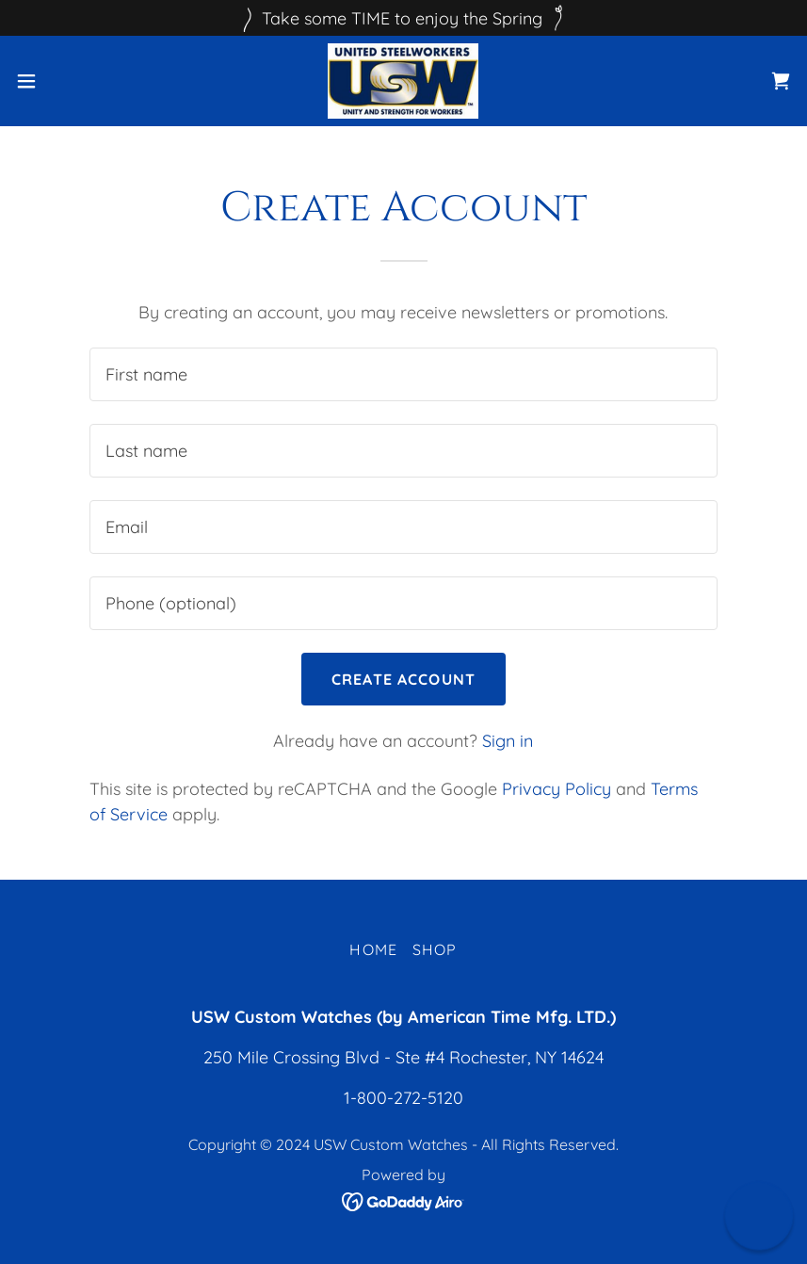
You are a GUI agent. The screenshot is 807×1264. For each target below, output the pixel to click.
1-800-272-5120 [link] (403, 1098)
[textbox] (403, 374)
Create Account (403, 679)
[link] (403, 81)
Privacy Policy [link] (556, 789)
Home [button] (373, 949)
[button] (67, 81)
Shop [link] (435, 949)
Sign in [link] (507, 741)
